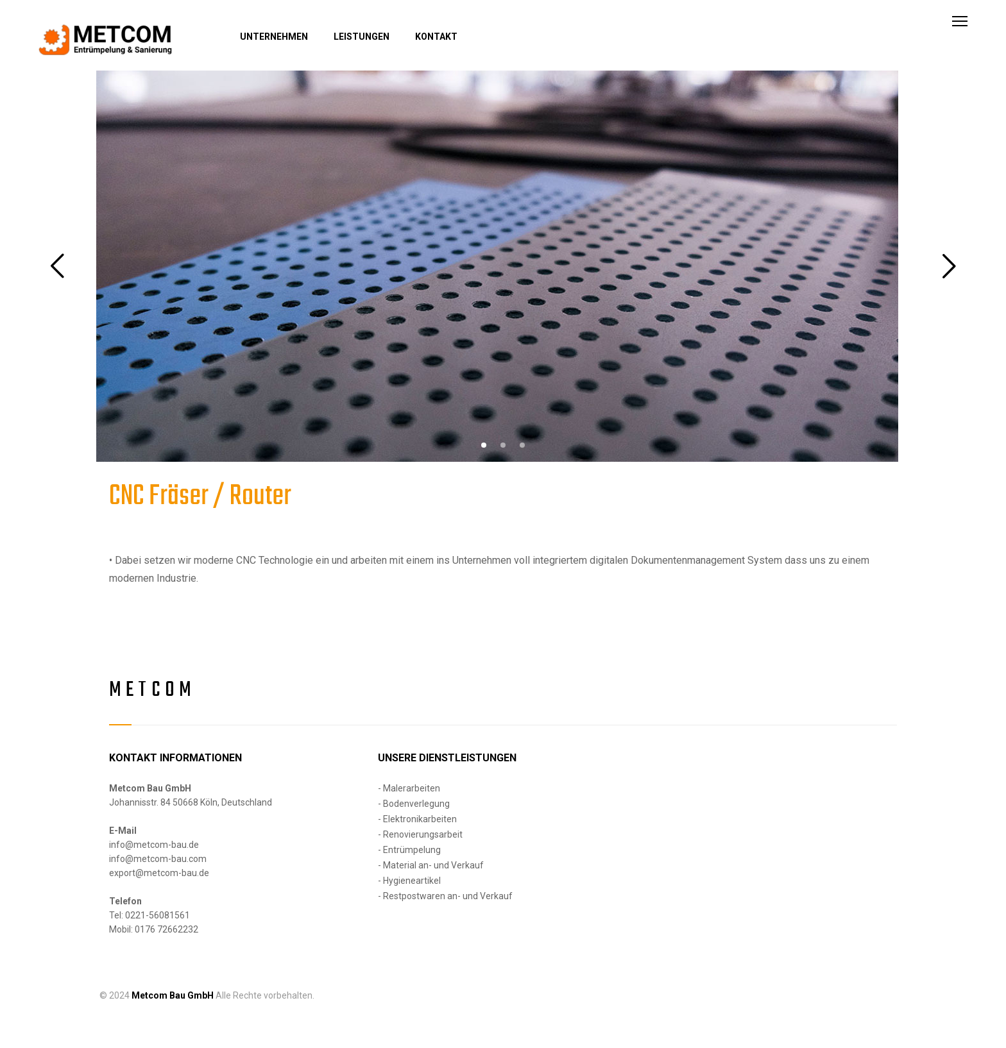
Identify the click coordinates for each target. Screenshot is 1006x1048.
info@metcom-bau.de (154, 845)
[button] (483, 445)
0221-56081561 (157, 915)
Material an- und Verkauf (433, 865)
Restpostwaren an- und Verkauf (448, 896)
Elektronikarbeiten (420, 819)
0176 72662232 (166, 929)
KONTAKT (436, 36)
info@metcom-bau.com (158, 859)
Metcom (152, 690)
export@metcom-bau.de (159, 873)
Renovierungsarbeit (423, 834)
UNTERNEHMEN (274, 36)
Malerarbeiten (411, 788)
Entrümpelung (412, 850)
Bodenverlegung (416, 804)
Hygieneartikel (412, 880)
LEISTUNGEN (361, 36)
